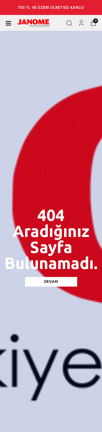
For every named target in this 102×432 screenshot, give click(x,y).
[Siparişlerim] (81, 23)
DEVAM (51, 281)
